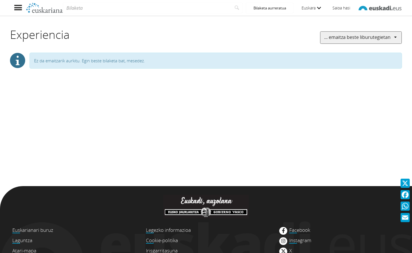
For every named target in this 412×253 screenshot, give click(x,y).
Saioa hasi (341, 8)
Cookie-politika (162, 240)
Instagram (300, 240)
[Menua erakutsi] (18, 8)
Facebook (299, 230)
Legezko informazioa (168, 230)
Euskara (311, 8)
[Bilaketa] (147, 8)
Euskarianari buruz (32, 230)
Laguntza (22, 240)
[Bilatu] (237, 8)
